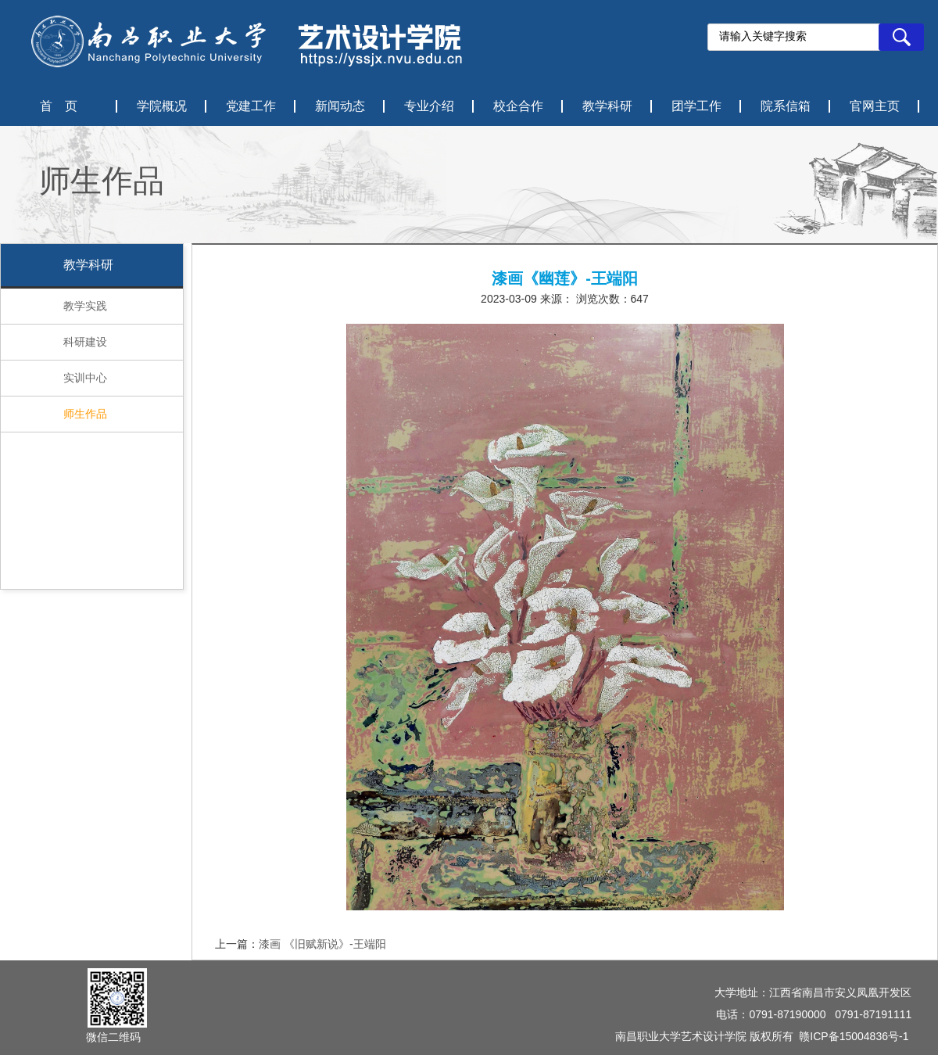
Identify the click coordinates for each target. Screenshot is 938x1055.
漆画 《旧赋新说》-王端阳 (322, 944)
